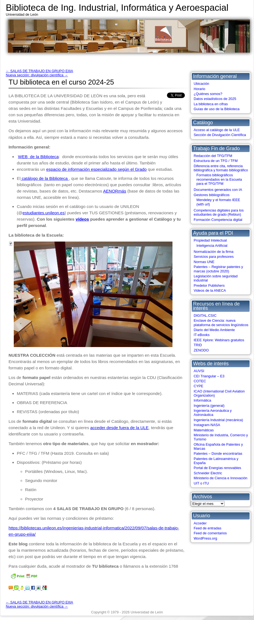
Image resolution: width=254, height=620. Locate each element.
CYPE (198, 386)
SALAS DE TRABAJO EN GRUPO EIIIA (39, 71)
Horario (199, 89)
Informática (202, 400)
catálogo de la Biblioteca (45, 178)
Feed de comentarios (210, 533)
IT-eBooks (202, 335)
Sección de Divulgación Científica (220, 135)
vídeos (82, 219)
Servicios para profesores (214, 257)
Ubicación (201, 84)
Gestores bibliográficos (211, 195)
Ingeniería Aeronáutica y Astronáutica (213, 412)
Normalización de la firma (213, 252)
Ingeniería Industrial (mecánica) (218, 420)
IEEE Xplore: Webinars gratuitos (219, 340)
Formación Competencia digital (218, 220)
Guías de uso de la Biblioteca (216, 109)
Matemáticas (204, 430)
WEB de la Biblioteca (38, 156)
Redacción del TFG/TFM (213, 156)
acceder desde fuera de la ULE (119, 427)
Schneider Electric (208, 473)
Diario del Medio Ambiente (214, 330)
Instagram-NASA (207, 425)
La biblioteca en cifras (211, 104)
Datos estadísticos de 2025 (215, 99)
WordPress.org (205, 538)
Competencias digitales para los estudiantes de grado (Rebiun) (219, 212)
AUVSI (199, 371)
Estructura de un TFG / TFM (216, 161)
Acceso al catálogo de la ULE (217, 130)
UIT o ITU (201, 483)
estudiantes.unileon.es (44, 212)
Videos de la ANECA (210, 290)
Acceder (200, 523)
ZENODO (201, 350)
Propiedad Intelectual (210, 240)
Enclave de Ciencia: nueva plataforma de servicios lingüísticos (221, 322)
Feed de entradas (207, 528)
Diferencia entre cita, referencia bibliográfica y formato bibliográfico (221, 168)
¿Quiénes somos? (208, 94)
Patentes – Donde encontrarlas (218, 453)
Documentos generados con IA (218, 190)
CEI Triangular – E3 (209, 376)
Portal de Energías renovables (217, 468)
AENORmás (114, 191)
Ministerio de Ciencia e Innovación (220, 478)
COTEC (200, 381)
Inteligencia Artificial (211, 245)
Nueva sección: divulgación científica (37, 75)
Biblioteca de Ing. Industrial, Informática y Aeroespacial (117, 7)
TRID (198, 345)
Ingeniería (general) (209, 406)
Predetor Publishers (209, 285)
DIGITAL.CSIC (205, 315)
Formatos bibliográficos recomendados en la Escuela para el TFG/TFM (219, 179)
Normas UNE (204, 262)
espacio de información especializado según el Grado (96, 169)
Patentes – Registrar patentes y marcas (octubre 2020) (218, 269)
